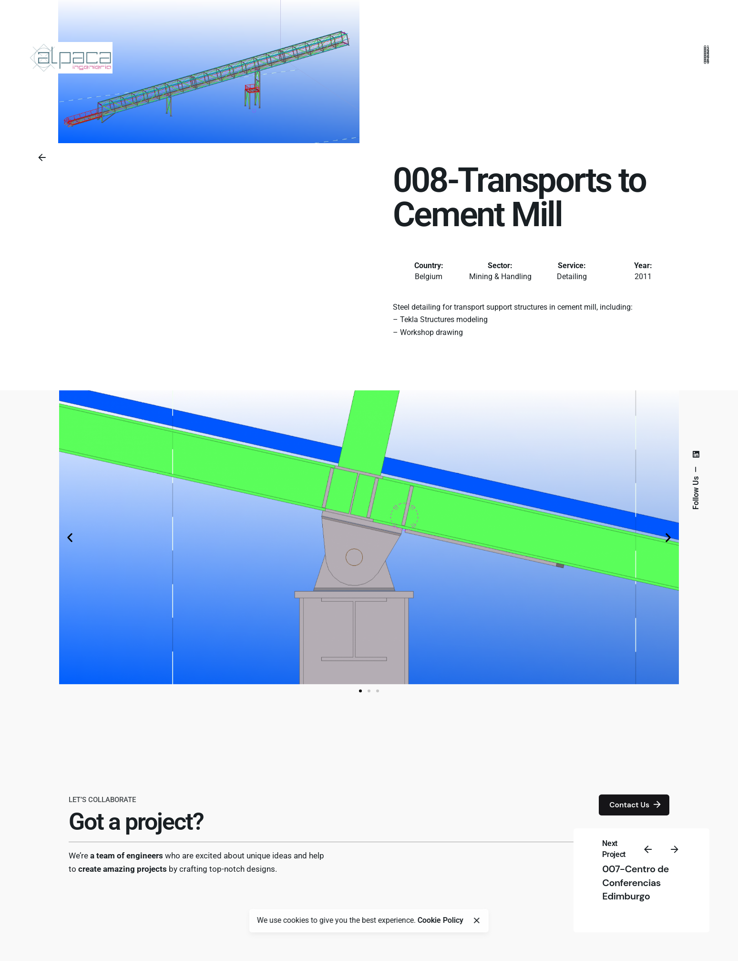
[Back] (42, 157)
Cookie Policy (440, 920)
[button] (70, 537)
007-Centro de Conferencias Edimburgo (635, 882)
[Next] (674, 849)
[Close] (476, 920)
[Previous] (648, 849)
